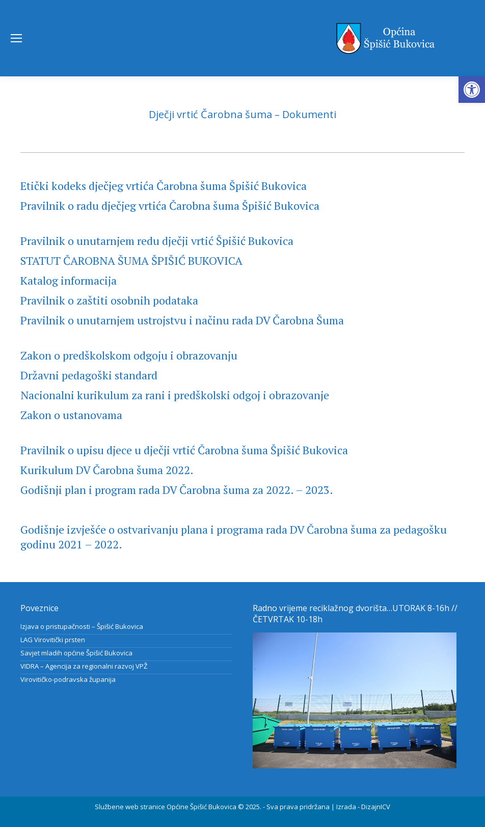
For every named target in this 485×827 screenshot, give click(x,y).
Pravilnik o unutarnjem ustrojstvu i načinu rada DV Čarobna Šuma (182, 320)
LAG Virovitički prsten (52, 639)
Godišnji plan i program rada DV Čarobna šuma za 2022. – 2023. (176, 489)
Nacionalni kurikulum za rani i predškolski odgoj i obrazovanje (174, 395)
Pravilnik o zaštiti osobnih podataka (109, 300)
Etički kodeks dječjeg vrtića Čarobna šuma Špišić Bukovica (163, 185)
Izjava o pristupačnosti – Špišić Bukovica (81, 626)
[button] (472, 89)
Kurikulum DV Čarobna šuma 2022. (107, 469)
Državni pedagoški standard (88, 375)
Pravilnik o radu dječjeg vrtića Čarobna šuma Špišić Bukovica (169, 205)
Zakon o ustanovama (71, 414)
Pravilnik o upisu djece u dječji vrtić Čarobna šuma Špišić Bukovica (184, 450)
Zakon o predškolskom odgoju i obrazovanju (128, 355)
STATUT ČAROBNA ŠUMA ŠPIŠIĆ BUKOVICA (131, 260)
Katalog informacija (68, 280)
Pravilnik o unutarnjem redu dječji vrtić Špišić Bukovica (156, 240)
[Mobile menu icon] (16, 38)
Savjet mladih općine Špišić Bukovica (76, 652)
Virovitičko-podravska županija (68, 679)
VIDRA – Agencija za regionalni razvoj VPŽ (83, 666)
